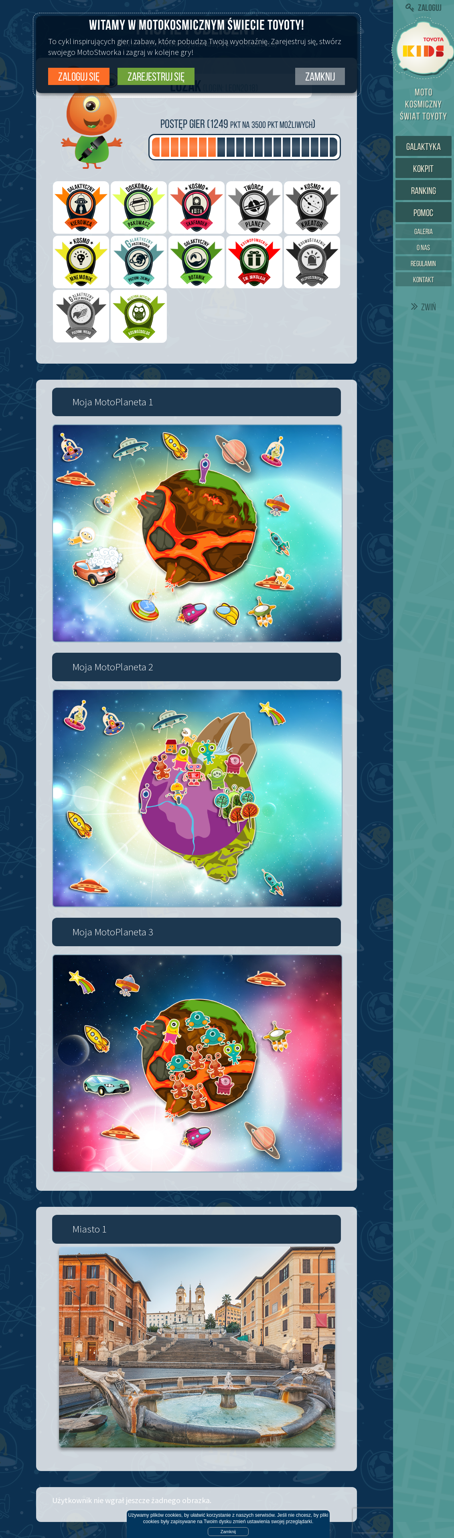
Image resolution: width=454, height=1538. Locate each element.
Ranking (423, 191)
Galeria (423, 231)
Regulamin (423, 263)
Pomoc (423, 213)
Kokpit (423, 169)
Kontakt (423, 279)
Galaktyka (423, 147)
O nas (423, 247)
